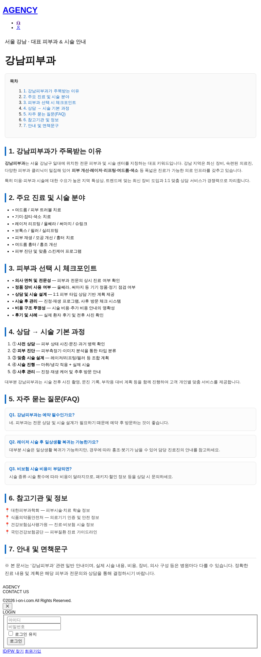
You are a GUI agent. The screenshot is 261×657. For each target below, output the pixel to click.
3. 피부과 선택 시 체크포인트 (49, 102)
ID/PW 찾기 (13, 651)
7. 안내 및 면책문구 (41, 125)
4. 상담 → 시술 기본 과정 (46, 108)
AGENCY (20, 10)
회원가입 (33, 651)
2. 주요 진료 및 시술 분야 (46, 96)
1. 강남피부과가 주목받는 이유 (51, 91)
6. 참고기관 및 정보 (41, 119)
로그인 (16, 641)
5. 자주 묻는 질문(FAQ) (44, 114)
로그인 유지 (25, 634)
